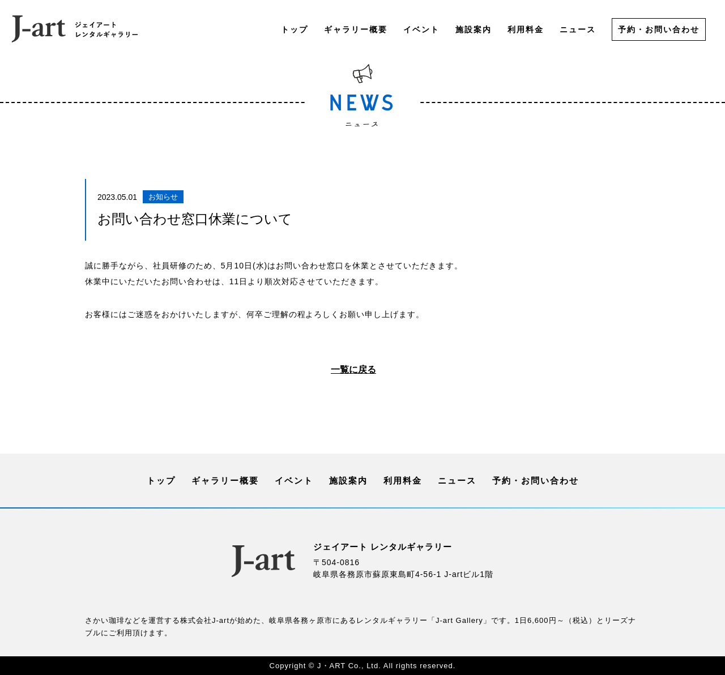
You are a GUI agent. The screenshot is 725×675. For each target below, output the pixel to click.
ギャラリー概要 (355, 29)
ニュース (578, 29)
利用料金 (526, 29)
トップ (294, 29)
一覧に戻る (353, 369)
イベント (421, 29)
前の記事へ (173, 371)
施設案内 (473, 29)
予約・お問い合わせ (659, 29)
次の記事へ (551, 371)
